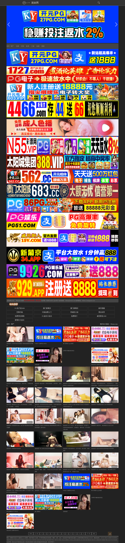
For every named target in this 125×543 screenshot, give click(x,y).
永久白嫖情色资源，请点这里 (32, 300)
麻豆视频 (101, 308)
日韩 (22, 46)
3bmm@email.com (70, 300)
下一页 (88, 533)
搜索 (43, 46)
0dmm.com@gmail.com (88, 300)
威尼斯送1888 (101, 316)
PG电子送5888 (20, 308)
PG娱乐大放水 (47, 316)
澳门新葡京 (47, 308)
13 (83, 533)
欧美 (27, 46)
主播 (17, 46)
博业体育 (101, 312)
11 (75, 533)
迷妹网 (35, 2)
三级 (32, 46)
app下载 (26, 2)
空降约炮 (19, 312)
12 (79, 533)
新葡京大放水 (19, 320)
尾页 (94, 533)
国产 (12, 46)
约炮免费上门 (47, 312)
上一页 (36, 533)
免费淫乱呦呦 (19, 316)
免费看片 (74, 316)
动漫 (37, 46)
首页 (8, 46)
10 (70, 533)
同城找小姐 (74, 312)
